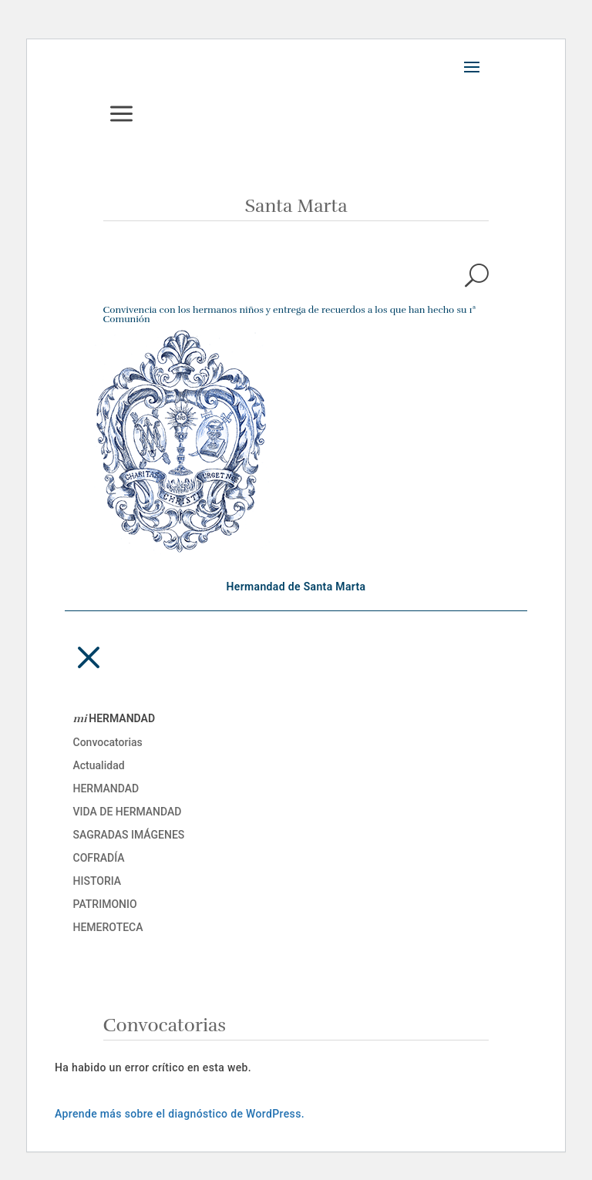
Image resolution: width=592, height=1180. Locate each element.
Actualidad (99, 766)
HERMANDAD (114, 719)
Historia (97, 881)
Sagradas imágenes (129, 835)
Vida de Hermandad (127, 812)
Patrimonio (105, 904)
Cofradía (99, 858)
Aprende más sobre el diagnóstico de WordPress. (179, 1114)
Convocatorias (108, 742)
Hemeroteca (108, 927)
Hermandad (106, 789)
